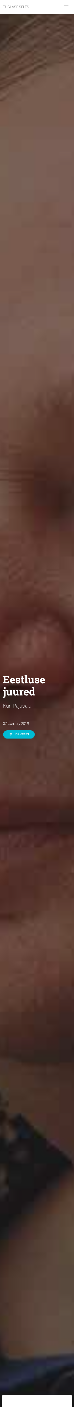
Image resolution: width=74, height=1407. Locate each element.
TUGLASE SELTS (16, 7)
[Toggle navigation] (66, 7)
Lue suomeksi (19, 734)
